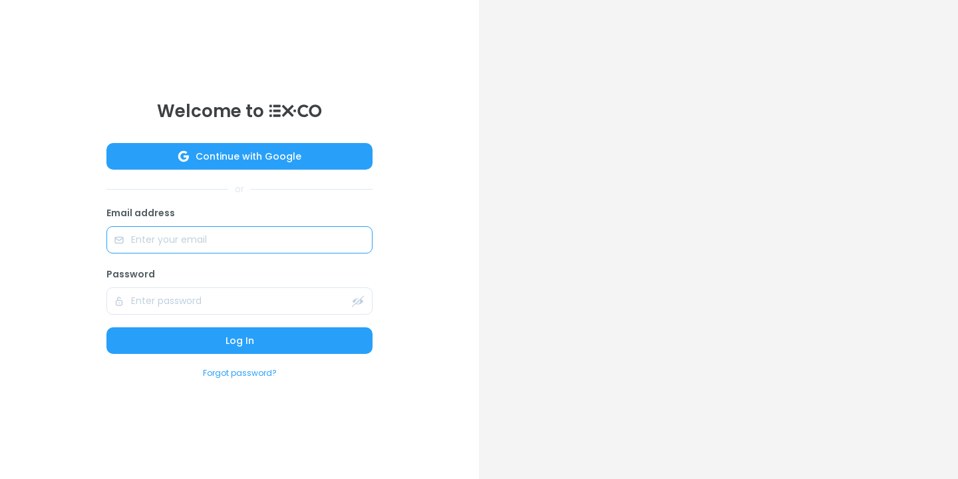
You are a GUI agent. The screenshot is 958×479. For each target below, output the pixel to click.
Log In (240, 340)
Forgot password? (240, 373)
